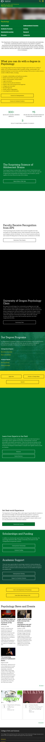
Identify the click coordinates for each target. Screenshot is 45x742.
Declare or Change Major (34, 376)
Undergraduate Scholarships (19, 545)
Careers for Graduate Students (17, 101)
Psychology (5, 21)
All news (41, 685)
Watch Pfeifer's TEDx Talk (19, 181)
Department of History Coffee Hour (11, 705)
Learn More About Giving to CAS (22, 595)
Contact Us (26, 35)
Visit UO (22, 382)
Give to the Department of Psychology (22, 589)
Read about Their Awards (19, 240)
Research (26, 32)
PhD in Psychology (5, 365)
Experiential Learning (7, 32)
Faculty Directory (18, 456)
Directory (4, 35)
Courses (25, 29)
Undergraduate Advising (19, 573)
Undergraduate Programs (30, 26)
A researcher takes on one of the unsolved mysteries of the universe (8, 622)
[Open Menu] (43, 1)
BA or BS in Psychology (6, 352)
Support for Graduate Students (19, 578)
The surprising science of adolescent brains (8, 659)
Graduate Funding (19, 550)
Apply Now (11, 376)
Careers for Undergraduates (17, 95)
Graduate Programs (7, 29)
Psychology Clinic (19, 322)
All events (40, 723)
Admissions (3, 739)
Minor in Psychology (6, 355)
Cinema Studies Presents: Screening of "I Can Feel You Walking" (33, 705)
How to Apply (5, 26)
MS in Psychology (5, 362)
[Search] (40, 1)
